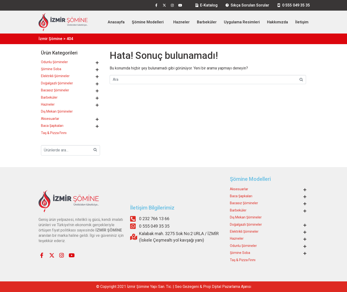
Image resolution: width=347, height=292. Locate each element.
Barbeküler (207, 22)
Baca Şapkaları (52, 126)
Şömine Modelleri (148, 22)
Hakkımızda (277, 22)
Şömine (142, 286)
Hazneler (181, 22)
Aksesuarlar (50, 119)
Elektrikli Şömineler (55, 76)
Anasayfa (116, 22)
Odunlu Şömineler (54, 62)
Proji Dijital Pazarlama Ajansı (227, 286)
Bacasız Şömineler (55, 90)
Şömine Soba (51, 69)
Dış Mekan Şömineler (57, 111)
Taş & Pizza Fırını (54, 133)
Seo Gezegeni (187, 286)
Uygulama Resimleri (242, 22)
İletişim (301, 22)
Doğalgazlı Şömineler (57, 83)
